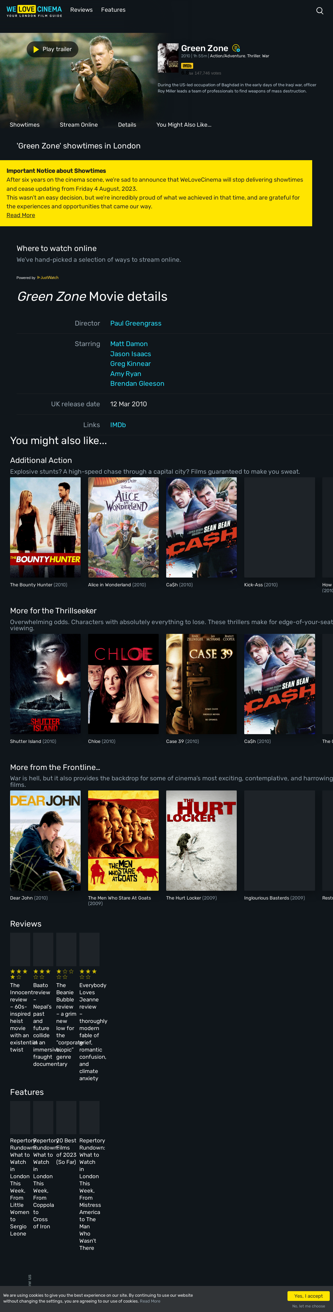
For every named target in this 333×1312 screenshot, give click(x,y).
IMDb (118, 424)
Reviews (80, 9)
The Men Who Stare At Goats (119, 897)
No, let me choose (308, 1306)
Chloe (95, 741)
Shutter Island (26, 741)
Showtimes (25, 124)
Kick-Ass (254, 584)
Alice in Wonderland (110, 584)
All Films (64, 1200)
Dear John (22, 897)
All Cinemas (106, 1172)
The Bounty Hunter (32, 584)
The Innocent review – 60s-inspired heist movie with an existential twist (42, 989)
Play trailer (28, 48)
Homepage (65, 1172)
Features (112, 9)
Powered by (38, 277)
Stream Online (79, 124)
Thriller (253, 55)
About (144, 1172)
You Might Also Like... (183, 124)
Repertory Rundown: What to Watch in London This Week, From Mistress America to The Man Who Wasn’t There (262, 1104)
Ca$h (172, 584)
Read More (150, 1301)
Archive (146, 1186)
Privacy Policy (153, 1214)
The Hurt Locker (184, 897)
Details (127, 124)
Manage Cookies (154, 1228)
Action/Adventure (227, 55)
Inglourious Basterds (267, 897)
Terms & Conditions (158, 1200)
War (265, 55)
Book (60, 1186)
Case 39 (175, 741)
